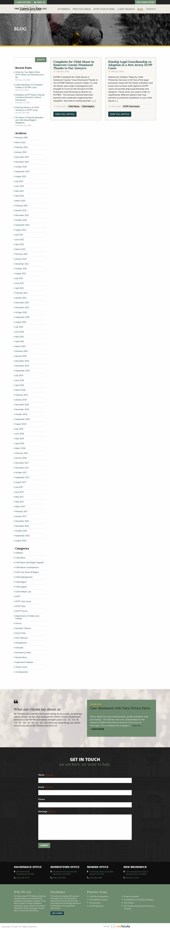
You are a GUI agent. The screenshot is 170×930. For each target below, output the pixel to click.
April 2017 (19, 502)
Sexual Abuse (21, 657)
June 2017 (19, 492)
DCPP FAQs (20, 606)
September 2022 (22, 225)
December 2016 (22, 521)
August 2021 (20, 273)
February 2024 (21, 147)
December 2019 (22, 361)
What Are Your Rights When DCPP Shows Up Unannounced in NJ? (29, 75)
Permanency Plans (23, 652)
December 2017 (22, 463)
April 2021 (19, 288)
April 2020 (19, 341)
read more (137, 726)
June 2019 (19, 380)
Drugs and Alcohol (131, 896)
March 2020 (20, 346)
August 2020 (20, 322)
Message (47, 811)
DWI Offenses (21, 638)
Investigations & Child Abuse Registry (139, 900)
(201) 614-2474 (132, 878)
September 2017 (22, 477)
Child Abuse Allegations (99, 896)
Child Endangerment (24, 577)
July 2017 (19, 487)
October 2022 (21, 220)
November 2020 (22, 307)
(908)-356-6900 (23, 2)
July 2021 (19, 278)
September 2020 (22, 317)
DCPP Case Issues (131, 106)
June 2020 (19, 332)
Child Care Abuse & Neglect (27, 572)
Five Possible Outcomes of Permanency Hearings (139, 907)
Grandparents (21, 643)
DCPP (17, 596)
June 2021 (19, 283)
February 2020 (21, 351)
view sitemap (57, 913)
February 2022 (21, 254)
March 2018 (20, 448)
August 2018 (20, 424)
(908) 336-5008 (59, 878)
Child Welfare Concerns (98, 900)
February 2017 (21, 511)
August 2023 (20, 176)
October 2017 (21, 472)
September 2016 (22, 536)
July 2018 (19, 429)
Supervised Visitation (24, 662)
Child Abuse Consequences (27, 567)
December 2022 (22, 215)
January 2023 (21, 210)
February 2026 (21, 137)
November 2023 (22, 162)
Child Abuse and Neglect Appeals (29, 562)
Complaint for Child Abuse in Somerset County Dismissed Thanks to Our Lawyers (73, 65)
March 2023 (20, 201)
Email (45, 787)
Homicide (19, 647)
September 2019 (22, 370)
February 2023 (21, 205)
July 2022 (19, 234)
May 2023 (19, 191)
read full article (64, 114)
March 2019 (20, 390)
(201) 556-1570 (22, 878)
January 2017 (21, 516)
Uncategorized (21, 672)
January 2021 (21, 298)
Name (45, 775)
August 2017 (20, 482)
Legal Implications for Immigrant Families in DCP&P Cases (29, 86)
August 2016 (20, 540)
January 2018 (21, 458)
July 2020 (19, 327)
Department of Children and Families (27, 617)
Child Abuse (73, 106)
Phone (41, 799)
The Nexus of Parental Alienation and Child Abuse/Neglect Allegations (29, 120)
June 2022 (19, 239)
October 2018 (21, 414)
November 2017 (22, 468)
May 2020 (19, 337)
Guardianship (94, 903)
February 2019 (21, 395)
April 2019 (19, 385)
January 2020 (21, 356)
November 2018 (22, 409)
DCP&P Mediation (96, 906)
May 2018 (19, 438)
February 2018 (21, 453)
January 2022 (21, 259)
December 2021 (22, 264)
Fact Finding (129, 903)
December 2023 (22, 157)
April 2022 (19, 244)
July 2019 (19, 375)
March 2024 (20, 142)
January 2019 (21, 400)
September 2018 (22, 419)
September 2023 (22, 171)
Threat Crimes (21, 667)
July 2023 (19, 181)
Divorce (18, 623)
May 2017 (19, 497)
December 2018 (22, 404)
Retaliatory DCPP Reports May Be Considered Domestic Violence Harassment (30, 97)
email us (39, 2)
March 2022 (20, 249)
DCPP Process (21, 611)
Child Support (21, 587)
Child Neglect (88, 106)
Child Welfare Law (23, 592)
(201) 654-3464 (95, 878)
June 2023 (19, 186)
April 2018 (19, 443)
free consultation (145, 2)
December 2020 (22, 302)
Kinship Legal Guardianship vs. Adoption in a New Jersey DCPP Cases (130, 65)
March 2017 (20, 506)
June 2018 (19, 433)
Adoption (19, 553)
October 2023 (21, 167)
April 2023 (19, 196)
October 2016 (21, 531)
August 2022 (20, 230)
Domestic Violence (23, 628)
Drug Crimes (20, 633)
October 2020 (21, 312)
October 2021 (21, 268)
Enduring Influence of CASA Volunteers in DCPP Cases (27, 108)
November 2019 (22, 366)
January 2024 (21, 152)
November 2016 (22, 526)
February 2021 (21, 293)
